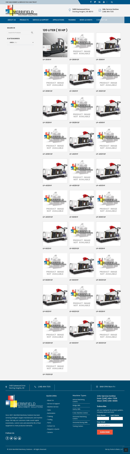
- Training (49, 416)
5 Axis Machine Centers (80, 413)
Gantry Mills (76, 409)
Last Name (115, 415)
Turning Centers (78, 426)
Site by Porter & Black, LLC (114, 449)
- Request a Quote (52, 429)
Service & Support (41, 20)
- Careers (49, 432)
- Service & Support (53, 404)
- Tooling (49, 419)
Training (72, 20)
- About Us (50, 400)
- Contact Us (50, 426)
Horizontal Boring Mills (80, 422)
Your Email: (101, 422)
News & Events (86, 20)
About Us (12, 20)
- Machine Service (52, 407)
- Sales (48, 410)
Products (24, 20)
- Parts (48, 423)
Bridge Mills (76, 405)
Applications (58, 20)
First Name (101, 415)
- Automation (50, 413)
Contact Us (101, 20)
